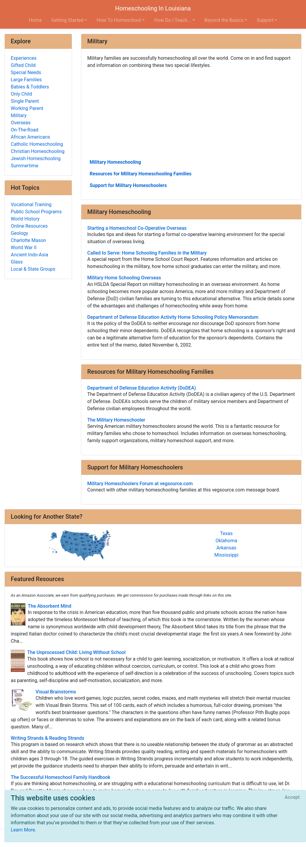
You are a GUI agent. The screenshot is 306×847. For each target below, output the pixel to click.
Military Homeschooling (115, 162)
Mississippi (226, 555)
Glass (17, 262)
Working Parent (27, 108)
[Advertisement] (191, 113)
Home (35, 20)
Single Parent (25, 101)
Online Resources (29, 226)
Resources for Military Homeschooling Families (141, 174)
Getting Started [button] (67, 20)
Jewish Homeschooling (36, 158)
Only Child (21, 94)
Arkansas (226, 548)
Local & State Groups (33, 269)
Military (19, 115)
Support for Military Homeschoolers (128, 185)
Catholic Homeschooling (37, 144)
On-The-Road (24, 130)
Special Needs (26, 72)
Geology (19, 233)
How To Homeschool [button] (119, 20)
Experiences (23, 58)
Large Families (26, 79)
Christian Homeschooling (38, 151)
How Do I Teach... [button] (172, 20)
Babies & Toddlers (30, 87)
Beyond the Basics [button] (224, 20)
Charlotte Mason (28, 240)
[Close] (292, 797)
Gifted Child (23, 65)
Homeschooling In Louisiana (153, 8)
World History (25, 219)
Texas (226, 533)
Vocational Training (31, 204)
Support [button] (265, 20)
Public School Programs (36, 212)
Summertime (24, 166)
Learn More (23, 830)
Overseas (20, 122)
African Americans (30, 137)
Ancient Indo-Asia (29, 255)
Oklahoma (226, 540)
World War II (23, 247)
